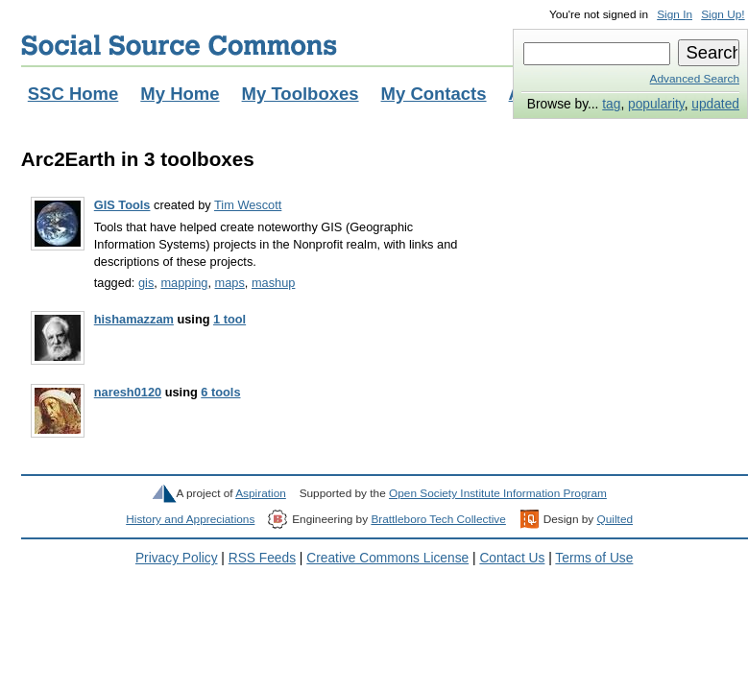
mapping (183, 282)
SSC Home (73, 93)
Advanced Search (694, 78)
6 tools (220, 392)
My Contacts (434, 93)
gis (146, 282)
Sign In (674, 14)
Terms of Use (594, 558)
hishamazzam (134, 319)
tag (611, 104)
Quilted (615, 519)
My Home (179, 93)
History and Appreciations (190, 519)
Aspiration (260, 493)
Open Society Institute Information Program (498, 493)
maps (230, 282)
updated (715, 104)
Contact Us (511, 558)
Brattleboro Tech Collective (438, 519)
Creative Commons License (387, 558)
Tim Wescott (247, 205)
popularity (656, 104)
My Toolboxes (300, 93)
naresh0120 (127, 392)
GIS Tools (122, 205)
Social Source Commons (179, 45)
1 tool (229, 319)
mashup (273, 282)
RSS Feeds (262, 558)
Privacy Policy (176, 558)
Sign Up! (722, 14)
